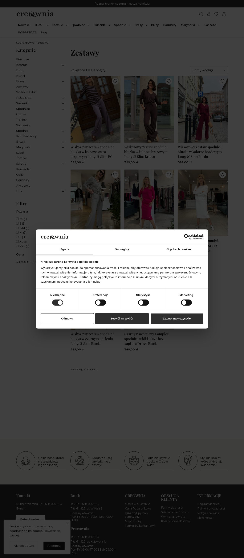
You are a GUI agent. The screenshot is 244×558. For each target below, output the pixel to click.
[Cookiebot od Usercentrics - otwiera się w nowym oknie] (187, 237)
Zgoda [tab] (64, 249)
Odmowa (67, 318)
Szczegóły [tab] (122, 249)
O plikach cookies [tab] (179, 249)
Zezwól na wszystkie (177, 318)
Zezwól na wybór (122, 318)
